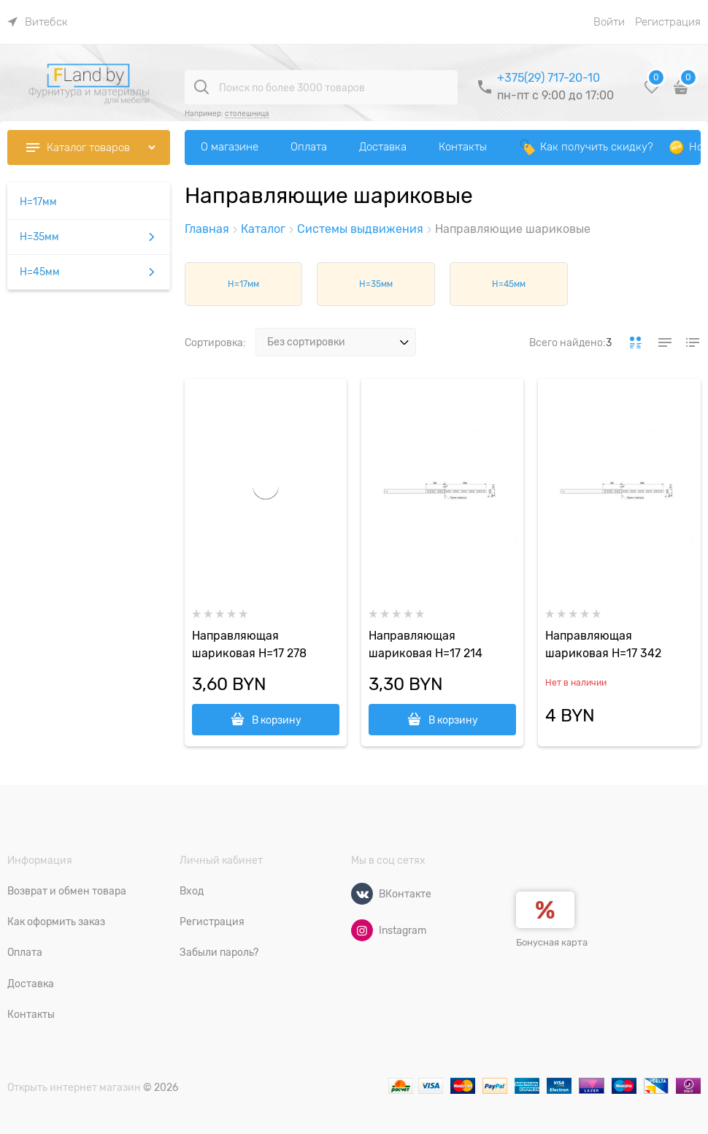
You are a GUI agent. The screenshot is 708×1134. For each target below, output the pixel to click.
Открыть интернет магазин (74, 1087)
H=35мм (376, 284)
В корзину (276, 720)
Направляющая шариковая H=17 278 (249, 644)
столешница (247, 114)
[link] (37, 22)
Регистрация (668, 22)
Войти (609, 22)
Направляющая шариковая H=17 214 (425, 644)
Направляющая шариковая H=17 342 (603, 644)
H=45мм (509, 284)
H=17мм (243, 284)
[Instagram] (362, 930)
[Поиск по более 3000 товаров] (201, 86)
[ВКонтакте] (362, 894)
